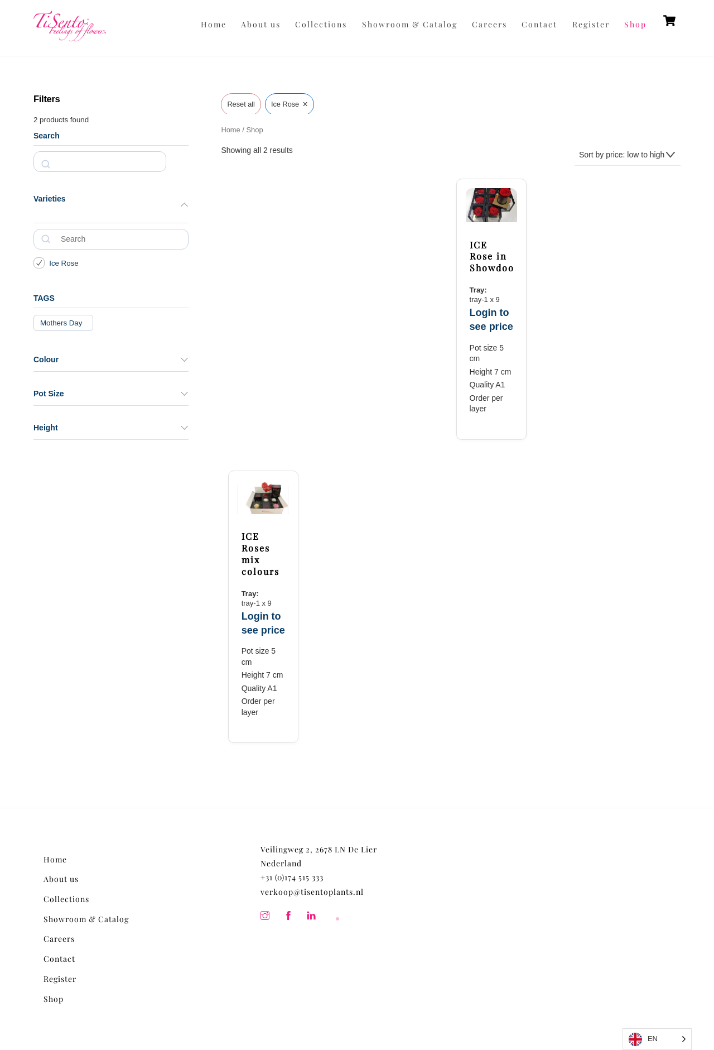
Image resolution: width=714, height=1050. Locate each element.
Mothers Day (61, 323)
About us (261, 24)
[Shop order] (628, 155)
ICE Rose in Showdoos (492, 256)
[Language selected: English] (657, 1039)
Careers (489, 24)
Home (213, 24)
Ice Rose (63, 263)
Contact (539, 24)
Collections (321, 24)
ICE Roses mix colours (260, 554)
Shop (635, 24)
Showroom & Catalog (409, 24)
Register (591, 24)
